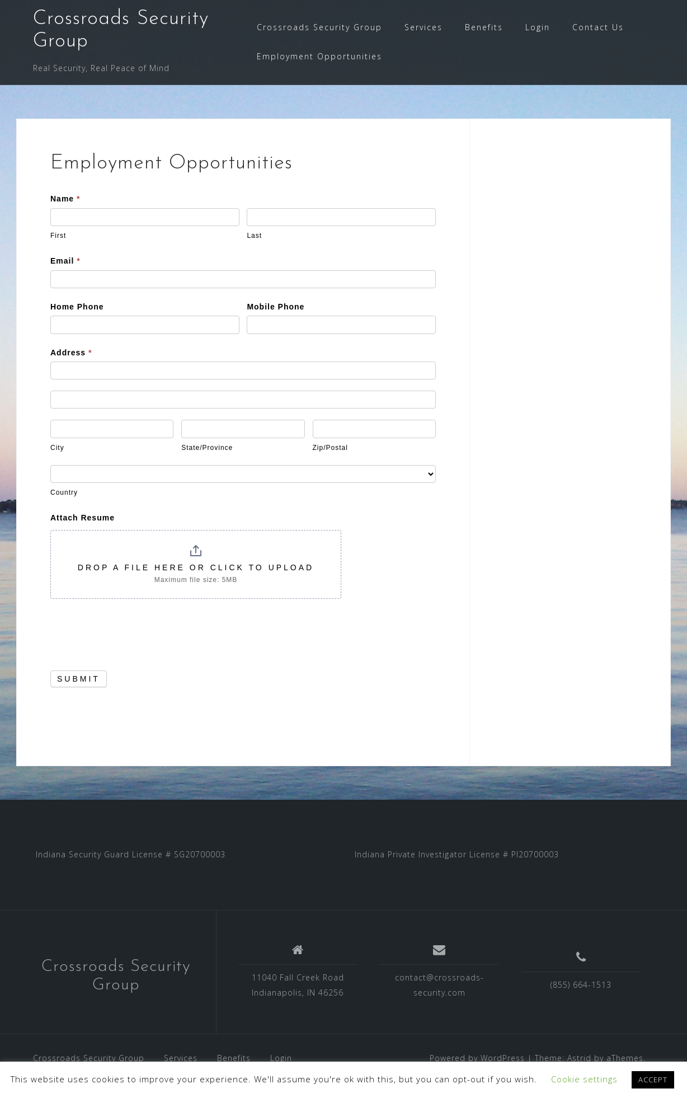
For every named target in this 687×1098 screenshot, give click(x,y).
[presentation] (135, 632)
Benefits (484, 27)
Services (423, 27)
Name (65, 198)
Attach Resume (82, 517)
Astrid (579, 1058)
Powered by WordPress (477, 1058)
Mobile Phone (275, 306)
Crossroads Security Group (319, 27)
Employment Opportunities (319, 56)
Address (71, 352)
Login (537, 27)
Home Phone (77, 306)
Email (65, 260)
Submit (78, 678)
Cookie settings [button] (584, 1079)
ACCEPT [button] (652, 1079)
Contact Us (598, 27)
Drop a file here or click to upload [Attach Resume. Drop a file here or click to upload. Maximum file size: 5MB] (196, 567)
